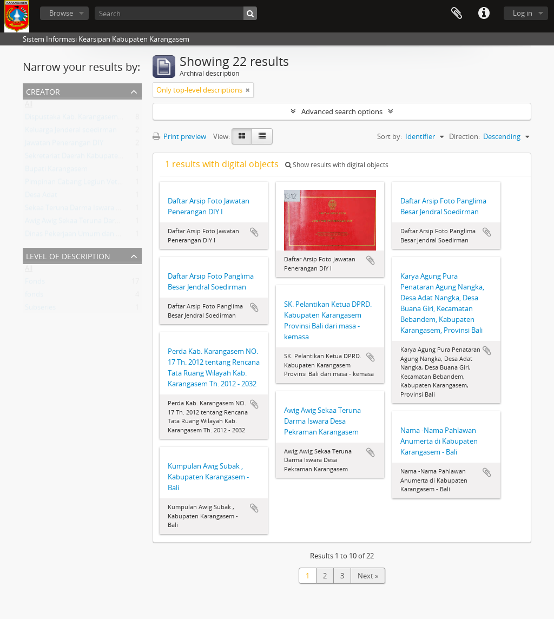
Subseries (40, 309)
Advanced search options (341, 111)
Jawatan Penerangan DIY (64, 145)
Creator (43, 90)
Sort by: (389, 136)
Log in (522, 13)
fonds (34, 296)
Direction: (464, 136)
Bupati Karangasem (56, 171)
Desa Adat (41, 197)
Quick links (483, 13)
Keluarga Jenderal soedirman (71, 132)
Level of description (68, 255)
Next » (368, 576)
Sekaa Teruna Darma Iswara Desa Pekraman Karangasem (116, 210)
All (28, 106)
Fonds (35, 283)
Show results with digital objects (336, 164)
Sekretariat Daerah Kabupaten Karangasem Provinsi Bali (115, 158)
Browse (61, 13)
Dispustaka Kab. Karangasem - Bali (80, 119)
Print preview (179, 136)
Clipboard (456, 13)
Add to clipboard (254, 232)
